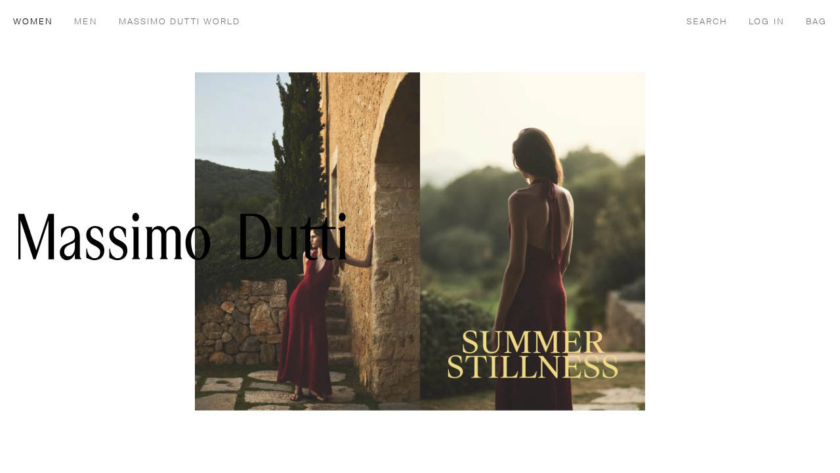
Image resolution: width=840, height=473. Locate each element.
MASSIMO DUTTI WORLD (180, 22)
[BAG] (816, 21)
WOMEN (33, 22)
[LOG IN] (766, 21)
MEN (85, 22)
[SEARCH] (707, 21)
